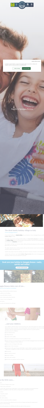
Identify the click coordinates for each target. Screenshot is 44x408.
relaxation (16, 241)
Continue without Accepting (36, 61)
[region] (22, 66)
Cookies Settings (17, 68)
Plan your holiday (22, 267)
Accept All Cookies (26, 68)
